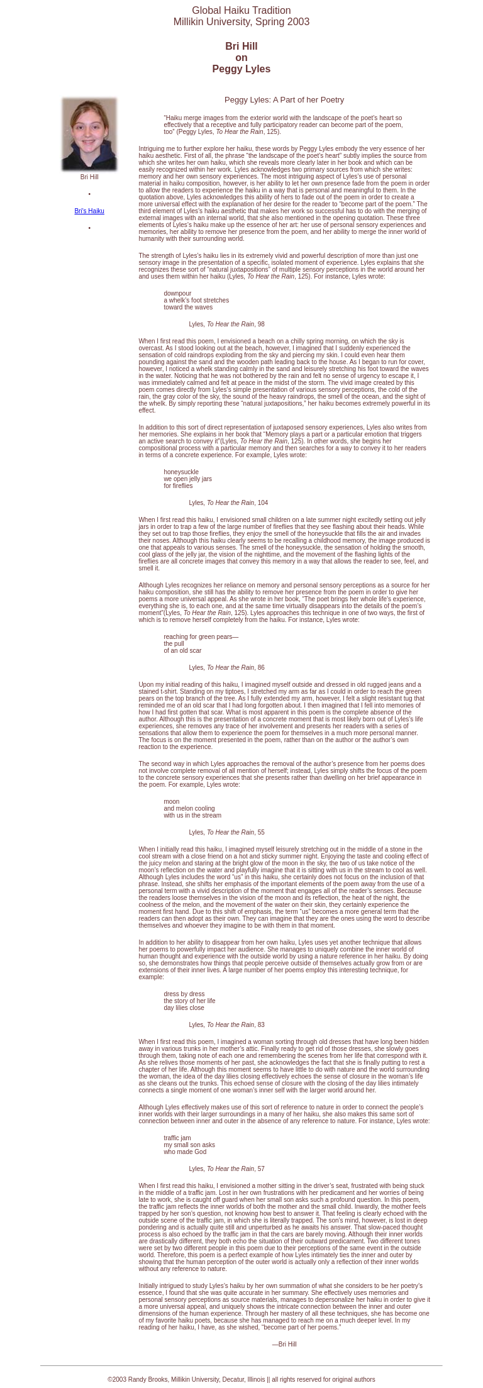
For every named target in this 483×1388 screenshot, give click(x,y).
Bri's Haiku (89, 211)
